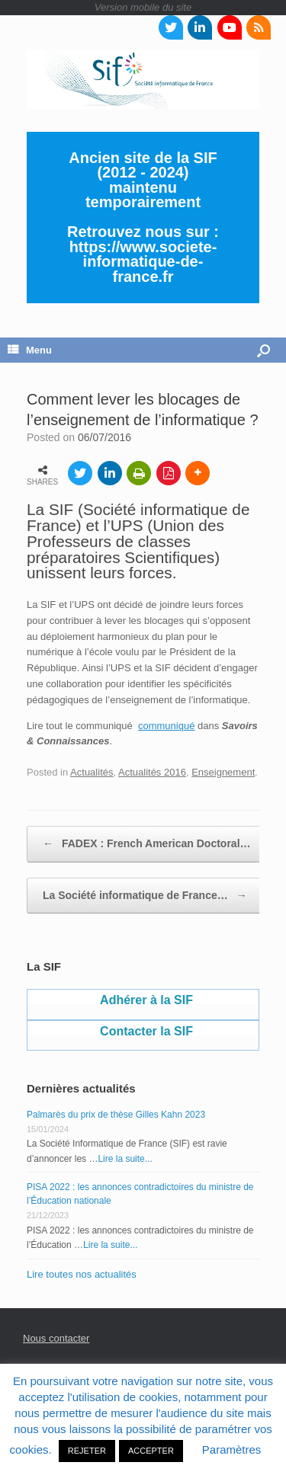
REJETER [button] (87, 1450)
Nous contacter (56, 1338)
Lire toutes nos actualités (82, 1274)
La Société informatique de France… (145, 896)
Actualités (91, 772)
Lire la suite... (125, 1158)
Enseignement (223, 772)
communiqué (166, 725)
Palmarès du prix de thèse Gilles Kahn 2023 (116, 1114)
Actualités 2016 (152, 772)
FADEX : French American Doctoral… (147, 844)
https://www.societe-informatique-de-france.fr (143, 261)
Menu (30, 350)
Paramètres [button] (232, 1449)
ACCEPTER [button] (151, 1450)
